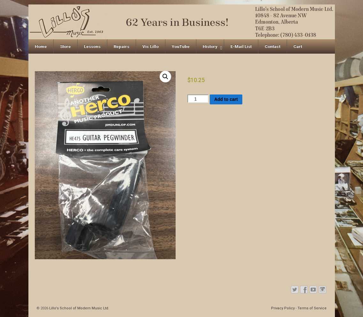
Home (41, 46)
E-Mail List (241, 46)
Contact (272, 46)
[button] (165, 76)
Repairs (121, 46)
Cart (297, 46)
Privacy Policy (283, 308)
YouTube (181, 46)
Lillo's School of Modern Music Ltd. (78, 308)
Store (65, 46)
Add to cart (226, 99)
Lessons (92, 46)
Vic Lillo (150, 46)
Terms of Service (312, 308)
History (210, 46)
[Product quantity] (197, 98)
